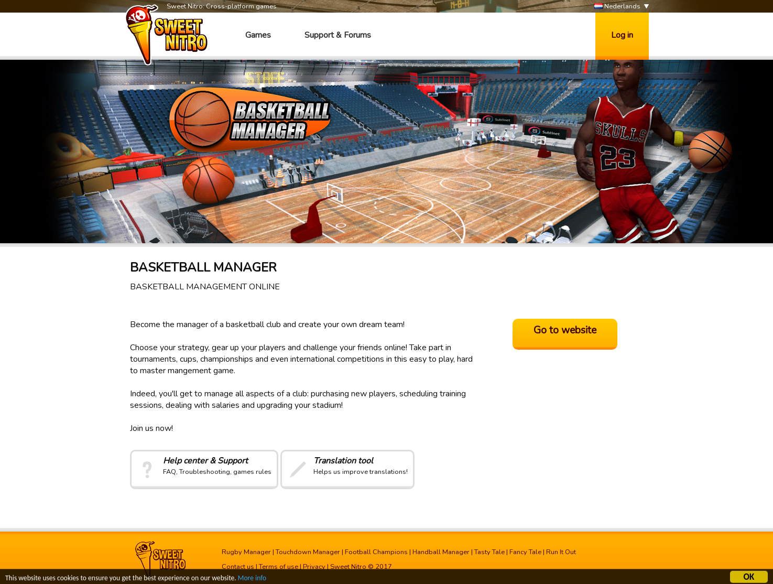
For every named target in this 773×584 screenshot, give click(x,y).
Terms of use (278, 566)
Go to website (565, 330)
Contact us (238, 566)
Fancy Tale (525, 552)
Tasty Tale (489, 552)
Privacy (314, 566)
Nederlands (617, 7)
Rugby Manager (246, 552)
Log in (622, 35)
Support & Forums (337, 35)
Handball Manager (441, 552)
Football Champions (376, 552)
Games (258, 35)
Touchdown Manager (308, 552)
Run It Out (561, 552)
